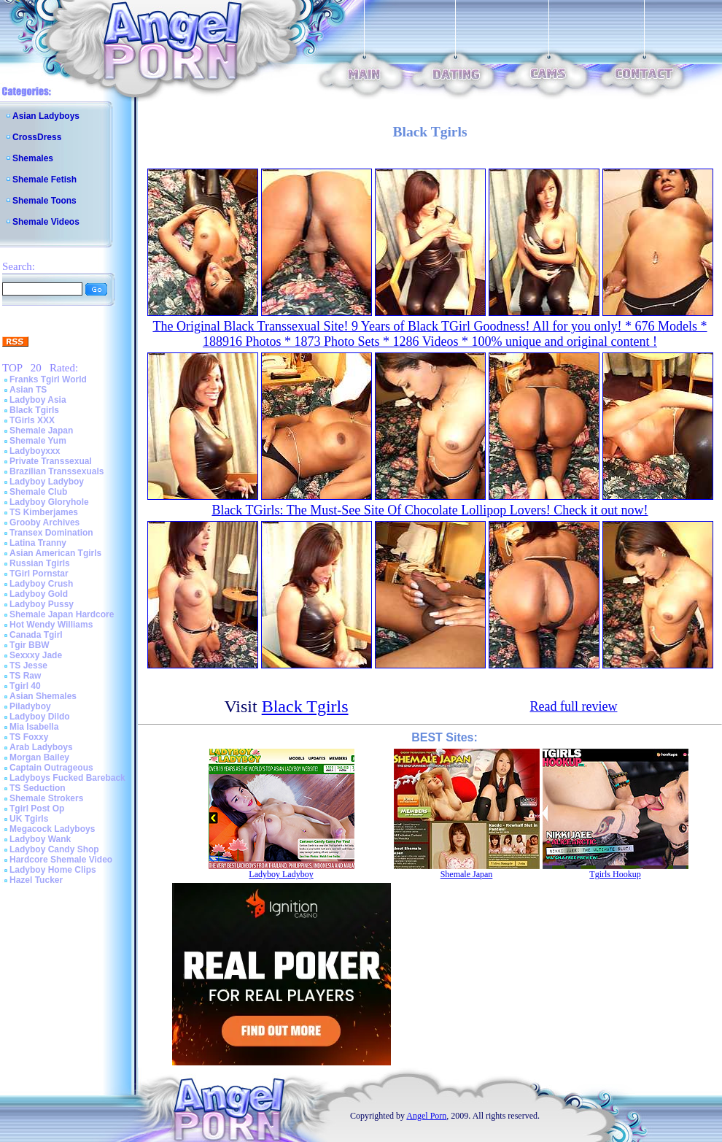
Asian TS (28, 390)
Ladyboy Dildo (39, 716)
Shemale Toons (44, 201)
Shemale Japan (41, 430)
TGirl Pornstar (39, 573)
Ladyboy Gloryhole (49, 502)
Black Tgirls (34, 410)
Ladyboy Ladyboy (46, 482)
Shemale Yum (37, 441)
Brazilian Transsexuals (56, 471)
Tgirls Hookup (614, 874)
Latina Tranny (37, 543)
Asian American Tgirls (55, 553)
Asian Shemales (43, 696)
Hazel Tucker (36, 880)
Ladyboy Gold (38, 594)
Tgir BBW (29, 645)
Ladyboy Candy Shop (54, 849)
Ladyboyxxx (34, 451)
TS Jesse (28, 665)
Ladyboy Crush (41, 584)
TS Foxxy (28, 737)
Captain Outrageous (51, 768)
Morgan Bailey (39, 757)
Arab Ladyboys (41, 747)
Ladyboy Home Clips (52, 870)
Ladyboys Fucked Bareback (67, 778)
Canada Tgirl (36, 635)
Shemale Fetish (44, 179)
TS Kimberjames (43, 512)
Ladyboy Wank (40, 839)
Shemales (32, 158)
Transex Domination (51, 533)
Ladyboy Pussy (41, 604)
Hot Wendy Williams (51, 625)
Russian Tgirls (39, 563)
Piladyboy (30, 706)
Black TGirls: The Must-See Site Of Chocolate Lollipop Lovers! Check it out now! (429, 510)
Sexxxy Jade (35, 655)
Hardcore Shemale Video (60, 859)
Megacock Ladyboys (52, 829)
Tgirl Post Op (36, 808)
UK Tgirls (28, 819)
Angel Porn (426, 1116)
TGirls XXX (32, 420)
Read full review (574, 706)
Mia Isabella (33, 727)
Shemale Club (38, 492)
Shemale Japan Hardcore (61, 614)
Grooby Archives (44, 522)
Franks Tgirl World (48, 379)
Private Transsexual (50, 461)
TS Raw (25, 676)
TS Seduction (37, 788)
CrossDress (36, 137)
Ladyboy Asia (37, 400)
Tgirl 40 (25, 686)
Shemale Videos (45, 222)
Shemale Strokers (46, 798)
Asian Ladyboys (45, 116)
